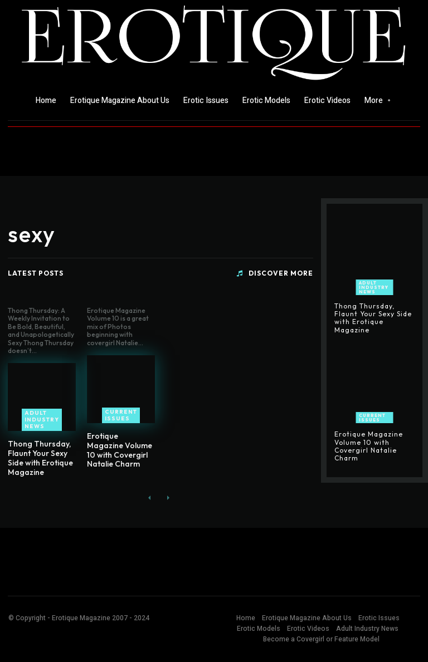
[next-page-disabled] (167, 499)
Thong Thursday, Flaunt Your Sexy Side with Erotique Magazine (40, 458)
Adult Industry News (42, 419)
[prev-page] (150, 499)
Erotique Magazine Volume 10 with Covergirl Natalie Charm (119, 450)
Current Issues (121, 415)
